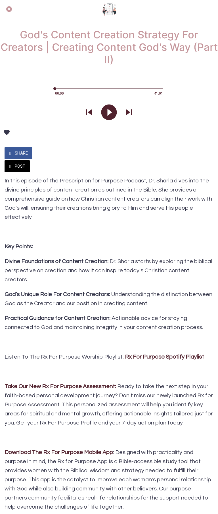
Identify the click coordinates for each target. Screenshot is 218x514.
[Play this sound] (109, 113)
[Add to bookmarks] (7, 132)
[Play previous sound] (89, 113)
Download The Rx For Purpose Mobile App (59, 452)
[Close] (9, 9)
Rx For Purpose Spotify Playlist (164, 357)
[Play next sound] (129, 113)
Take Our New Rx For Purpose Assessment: (61, 386)
